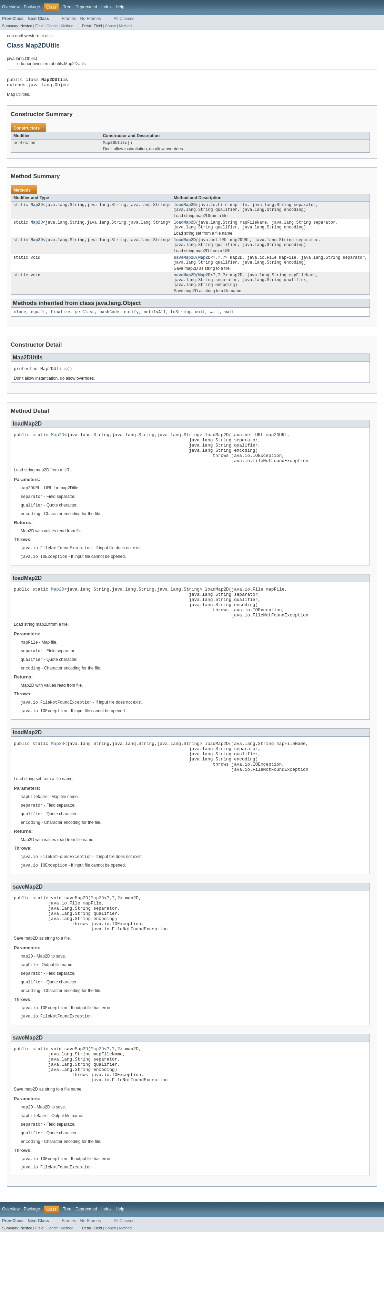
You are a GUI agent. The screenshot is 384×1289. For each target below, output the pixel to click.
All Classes (124, 18)
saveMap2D (185, 265)
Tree (67, 6)
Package (32, 6)
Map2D (37, 208)
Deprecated (86, 6)
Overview (11, 6)
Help (120, 6)
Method (67, 26)
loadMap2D (185, 208)
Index (106, 6)
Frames (69, 18)
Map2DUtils (115, 145)
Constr (52, 26)
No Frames (90, 18)
